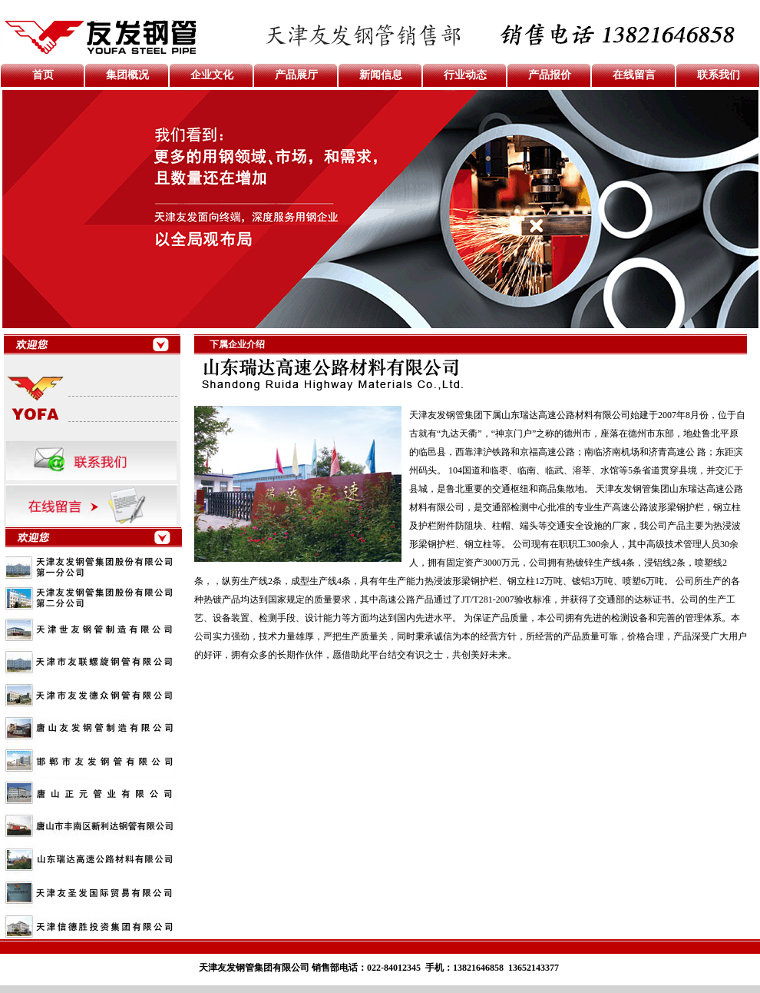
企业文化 (211, 75)
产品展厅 (296, 75)
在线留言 (634, 75)
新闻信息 (380, 75)
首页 (43, 75)
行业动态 (465, 75)
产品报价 (549, 75)
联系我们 (718, 75)
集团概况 (127, 75)
